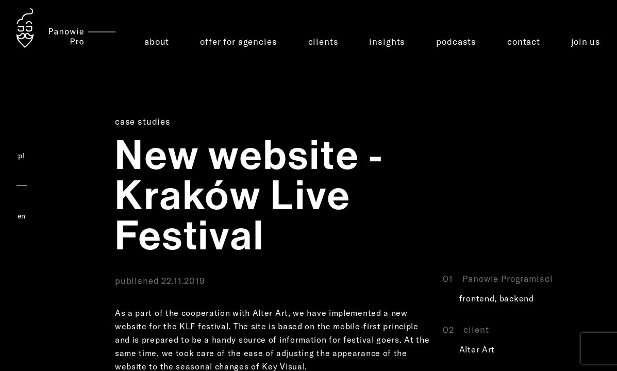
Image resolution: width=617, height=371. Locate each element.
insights (387, 41)
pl (21, 155)
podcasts (456, 41)
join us (586, 41)
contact (523, 41)
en (22, 216)
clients (323, 41)
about (156, 41)
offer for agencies (238, 41)
